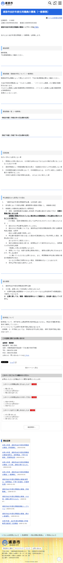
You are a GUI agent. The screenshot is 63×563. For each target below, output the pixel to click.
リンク (28, 548)
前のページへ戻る (31, 368)
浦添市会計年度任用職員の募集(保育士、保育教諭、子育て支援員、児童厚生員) (15, 482)
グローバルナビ (60, 3)
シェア (13, 362)
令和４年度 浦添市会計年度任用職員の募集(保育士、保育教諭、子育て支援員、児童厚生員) (15, 455)
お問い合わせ (37, 548)
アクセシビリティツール (55, 3)
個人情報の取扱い (37, 535)
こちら (36, 27)
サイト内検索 (50, 3)
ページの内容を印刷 (54, 18)
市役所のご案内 (8, 548)
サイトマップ (19, 548)
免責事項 (25, 535)
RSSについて (51, 535)
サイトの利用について (11, 535)
